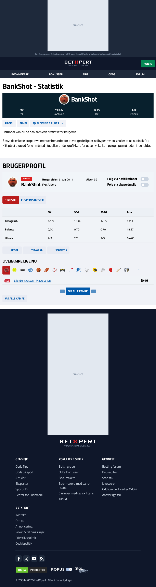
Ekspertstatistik (32, 200)
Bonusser (56, 74)
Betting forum (111, 466)
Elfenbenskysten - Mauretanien (32, 280)
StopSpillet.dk (115, 53)
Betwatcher (110, 472)
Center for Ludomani (29, 494)
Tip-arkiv (34, 250)
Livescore (108, 483)
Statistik (10, 200)
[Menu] (4, 63)
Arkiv (23, 123)
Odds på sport (24, 472)
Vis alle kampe (78, 291)
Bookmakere (20, 74)
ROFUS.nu (71, 53)
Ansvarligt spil (111, 494)
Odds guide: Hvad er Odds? (119, 489)
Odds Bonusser (69, 472)
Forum (140, 74)
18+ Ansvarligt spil (60, 580)
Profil (9, 123)
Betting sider (67, 466)
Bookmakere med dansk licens (74, 485)
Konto (148, 64)
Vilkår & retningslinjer (29, 532)
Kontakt (20, 514)
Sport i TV (21, 489)
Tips (85, 74)
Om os (19, 520)
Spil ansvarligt (44, 53)
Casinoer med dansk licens (76, 493)
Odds (111, 74)
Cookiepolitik (23, 543)
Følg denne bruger (45, 123)
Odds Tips (21, 466)
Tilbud (63, 498)
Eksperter (21, 483)
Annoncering (23, 526)
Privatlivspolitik (25, 537)
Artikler (20, 477)
